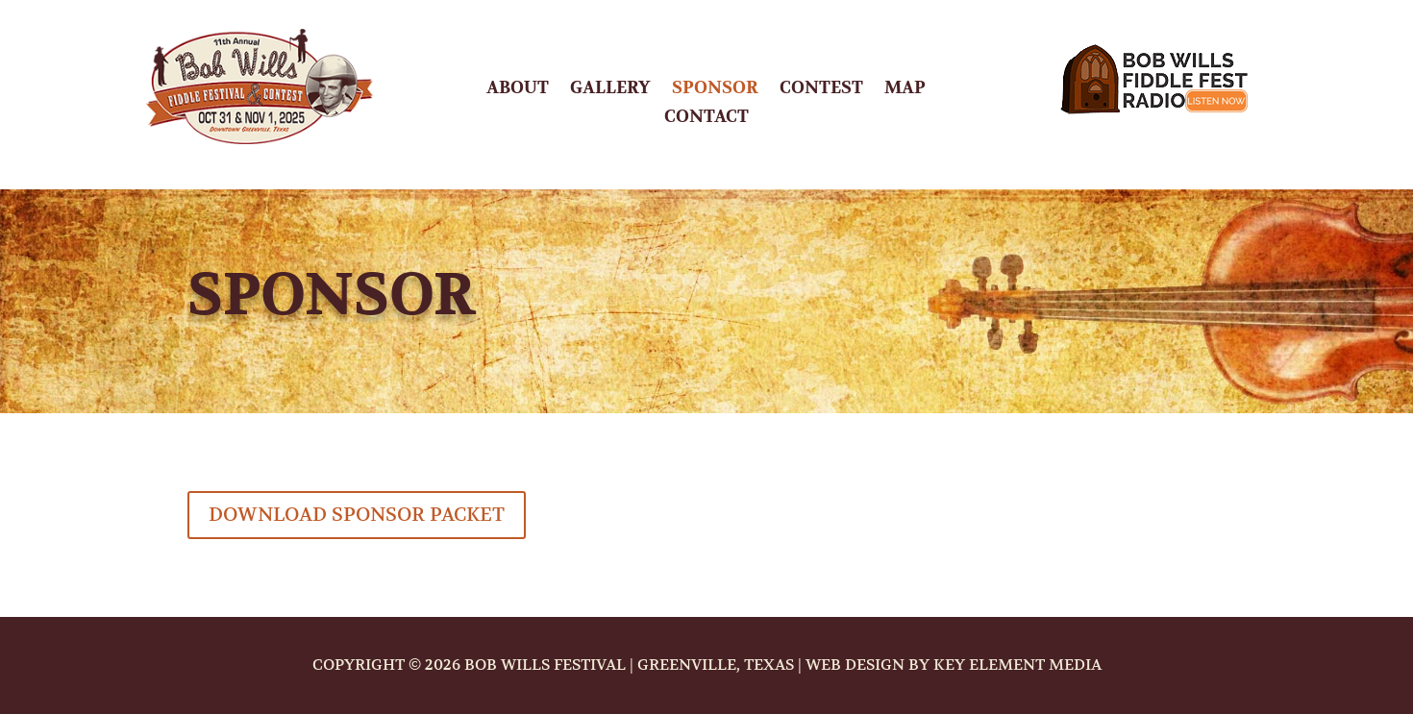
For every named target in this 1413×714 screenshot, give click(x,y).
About (517, 90)
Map (905, 90)
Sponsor (715, 90)
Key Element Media (1017, 665)
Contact (706, 119)
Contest (821, 90)
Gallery (610, 90)
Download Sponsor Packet (357, 515)
